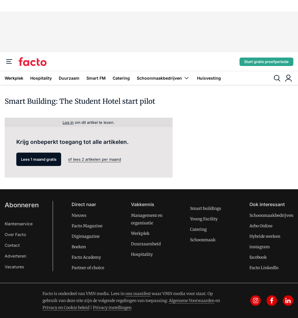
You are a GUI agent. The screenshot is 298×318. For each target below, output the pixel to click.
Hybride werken (264, 236)
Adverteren (15, 255)
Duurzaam (69, 78)
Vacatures (14, 266)
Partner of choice (88, 267)
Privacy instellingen (112, 307)
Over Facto (15, 234)
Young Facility (204, 218)
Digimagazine (86, 236)
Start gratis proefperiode (266, 61)
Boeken (79, 246)
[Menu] (9, 61)
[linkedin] (288, 300)
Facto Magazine (87, 225)
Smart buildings (205, 208)
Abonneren (22, 205)
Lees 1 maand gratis (38, 159)
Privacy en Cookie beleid (65, 307)
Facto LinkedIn (264, 267)
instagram (259, 246)
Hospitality (41, 78)
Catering (121, 78)
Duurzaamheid (146, 243)
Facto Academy (86, 257)
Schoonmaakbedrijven (163, 78)
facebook (258, 257)
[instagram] (255, 300)
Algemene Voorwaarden (191, 300)
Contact (12, 245)
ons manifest (138, 293)
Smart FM (96, 78)
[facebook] (272, 300)
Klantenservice (19, 223)
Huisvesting (209, 78)
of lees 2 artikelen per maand (94, 159)
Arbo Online (260, 225)
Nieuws (79, 215)
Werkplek (14, 78)
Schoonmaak (203, 239)
